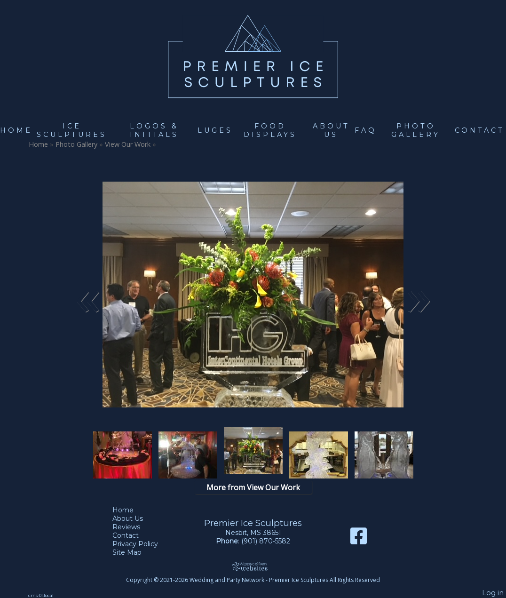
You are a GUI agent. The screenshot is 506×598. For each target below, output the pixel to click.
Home (16, 130)
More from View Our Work (253, 487)
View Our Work (127, 144)
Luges (215, 130)
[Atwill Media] (253, 566)
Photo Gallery (415, 130)
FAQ (366, 130)
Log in (493, 593)
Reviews (133, 527)
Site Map (134, 552)
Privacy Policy (142, 544)
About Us (331, 130)
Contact (480, 130)
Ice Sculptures (72, 130)
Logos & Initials (154, 130)
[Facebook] (358, 539)
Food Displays (270, 130)
